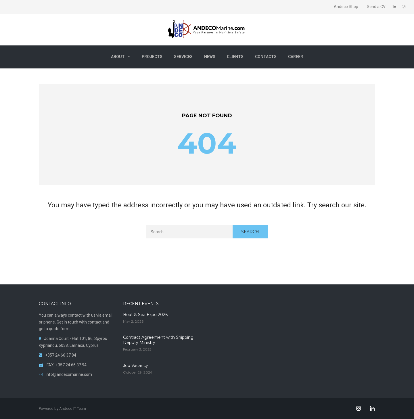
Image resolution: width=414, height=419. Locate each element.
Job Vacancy (135, 365)
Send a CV (376, 6)
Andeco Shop (346, 6)
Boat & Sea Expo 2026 (145, 314)
